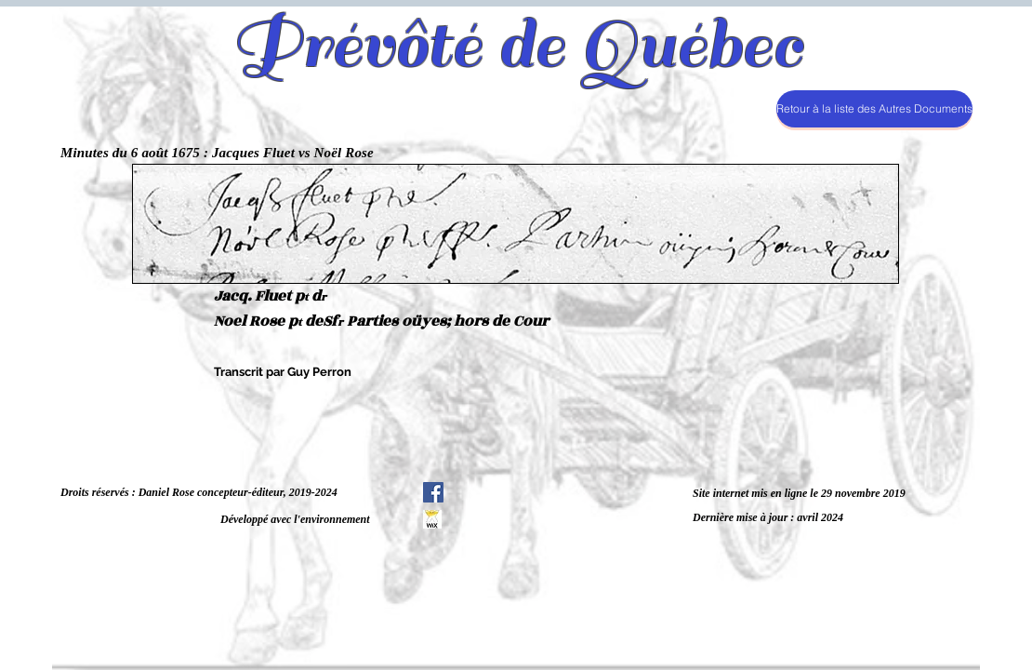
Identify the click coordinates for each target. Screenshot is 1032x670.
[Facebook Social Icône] (433, 492)
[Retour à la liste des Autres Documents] (874, 108)
